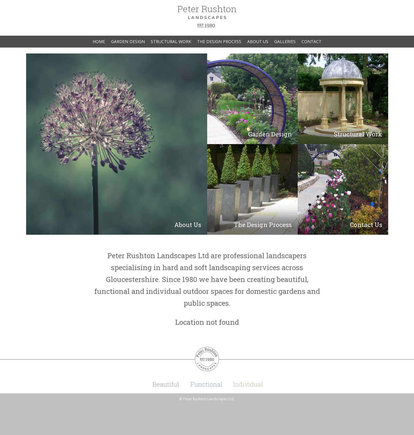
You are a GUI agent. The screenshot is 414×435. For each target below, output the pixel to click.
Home (99, 41)
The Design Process (219, 41)
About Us (257, 41)
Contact (311, 41)
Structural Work (171, 41)
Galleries (285, 41)
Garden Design (128, 41)
